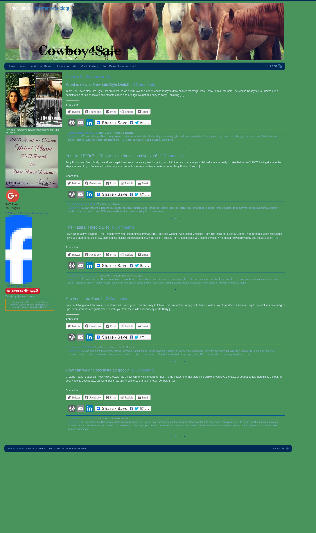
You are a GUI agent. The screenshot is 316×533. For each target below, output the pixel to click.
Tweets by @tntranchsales (19, 296)
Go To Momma (127, 347)
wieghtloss (195, 282)
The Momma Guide (132, 275)
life (240, 422)
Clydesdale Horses (38, 307)
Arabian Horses (20, 307)
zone (170, 139)
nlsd (117, 425)
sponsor (108, 139)
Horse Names (41, 302)
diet (145, 136)
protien (80, 139)
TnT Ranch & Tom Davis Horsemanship (26, 213)
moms (83, 354)
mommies (266, 279)
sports (132, 282)
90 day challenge (91, 136)
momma (250, 136)
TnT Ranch (12, 204)
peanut (153, 425)
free (233, 279)
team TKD (118, 139)
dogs (159, 136)
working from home (146, 211)
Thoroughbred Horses (37, 304)
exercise (196, 136)
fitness (206, 136)
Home (11, 66)
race (88, 139)
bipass (117, 136)
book (125, 279)
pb (142, 425)
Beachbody (107, 136)
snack (186, 425)
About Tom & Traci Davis (35, 66)
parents (119, 354)
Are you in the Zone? (84, 298)
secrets (115, 282)
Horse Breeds (26, 302)
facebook (216, 279)
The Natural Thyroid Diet (87, 227)
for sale (226, 279)
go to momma (226, 136)
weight (185, 282)
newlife (109, 425)
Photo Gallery (89, 66)
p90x (259, 207)
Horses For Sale (66, 66)
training (149, 139)
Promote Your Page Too (18, 285)
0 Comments (144, 84)
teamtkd (207, 425)
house (234, 422)
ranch (162, 425)
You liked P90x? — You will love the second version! (111, 156)
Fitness (118, 132)
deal (139, 136)
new (88, 425)
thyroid (147, 282)
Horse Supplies (18, 304)
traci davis (138, 139)
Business (115, 418)
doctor (152, 136)
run (93, 139)
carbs (133, 136)
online (273, 136)
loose (246, 422)
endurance (185, 136)
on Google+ (12, 208)
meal (253, 422)
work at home (127, 211)
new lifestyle (262, 136)
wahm (157, 139)
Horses (15, 302)
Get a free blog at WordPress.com (67, 448)
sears (99, 139)
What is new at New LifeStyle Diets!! (97, 84)
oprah (71, 282)
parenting (80, 282)
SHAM (124, 282)
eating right (172, 136)
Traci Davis (19, 8)
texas (128, 139)
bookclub (127, 207)
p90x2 (266, 207)
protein (71, 139)
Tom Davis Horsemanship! (119, 66)
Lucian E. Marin (36, 448)
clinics (151, 207)
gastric (214, 136)
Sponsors (128, 132)
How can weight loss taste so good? (97, 370)
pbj (147, 425)
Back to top (279, 448)
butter (126, 136)
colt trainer (145, 422)
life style (240, 136)
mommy (72, 425)
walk (164, 139)
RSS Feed (270, 66)
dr (164, 136)
